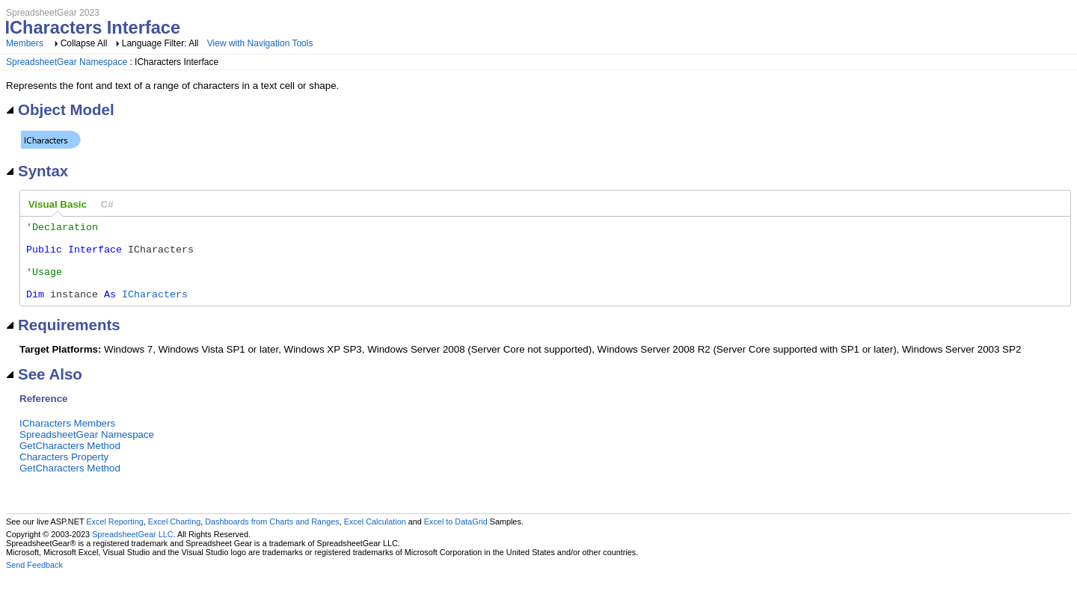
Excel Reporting (114, 537)
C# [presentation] (107, 204)
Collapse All (84, 43)
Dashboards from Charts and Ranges (272, 537)
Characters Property (63, 472)
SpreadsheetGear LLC (132, 549)
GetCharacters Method (69, 461)
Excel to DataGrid (456, 537)
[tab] (57, 205)
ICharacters (155, 309)
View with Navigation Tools (260, 43)
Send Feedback (34, 580)
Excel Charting (174, 537)
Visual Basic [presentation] (57, 204)
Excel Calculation (375, 537)
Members (24, 43)
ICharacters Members (67, 439)
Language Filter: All (161, 43)
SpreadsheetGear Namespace (66, 62)
